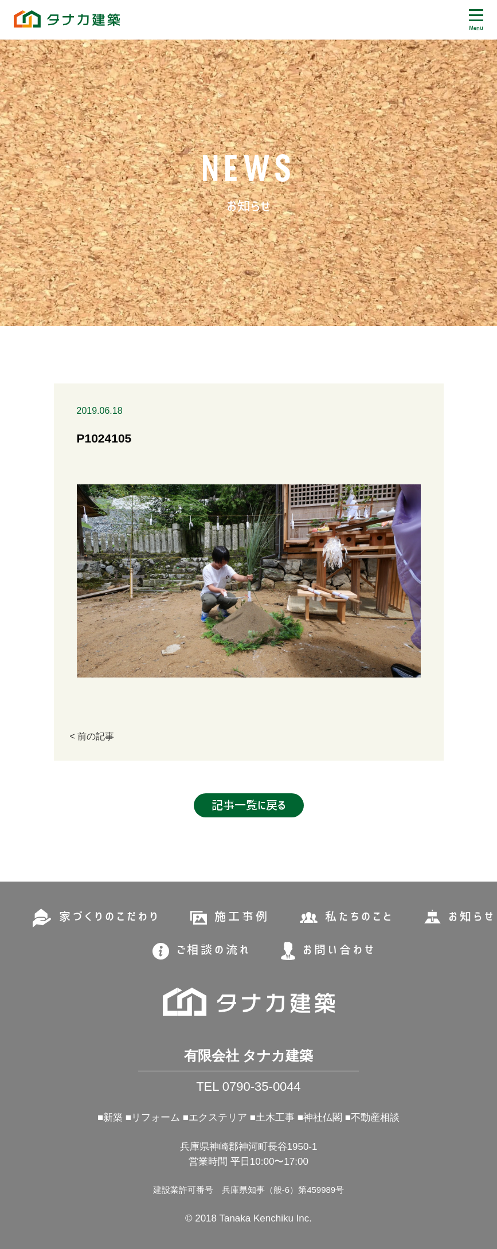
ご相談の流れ (214, 950)
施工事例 (241, 916)
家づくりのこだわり (109, 916)
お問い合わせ (339, 950)
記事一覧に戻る (249, 805)
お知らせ (471, 916)
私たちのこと (359, 916)
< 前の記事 (92, 736)
